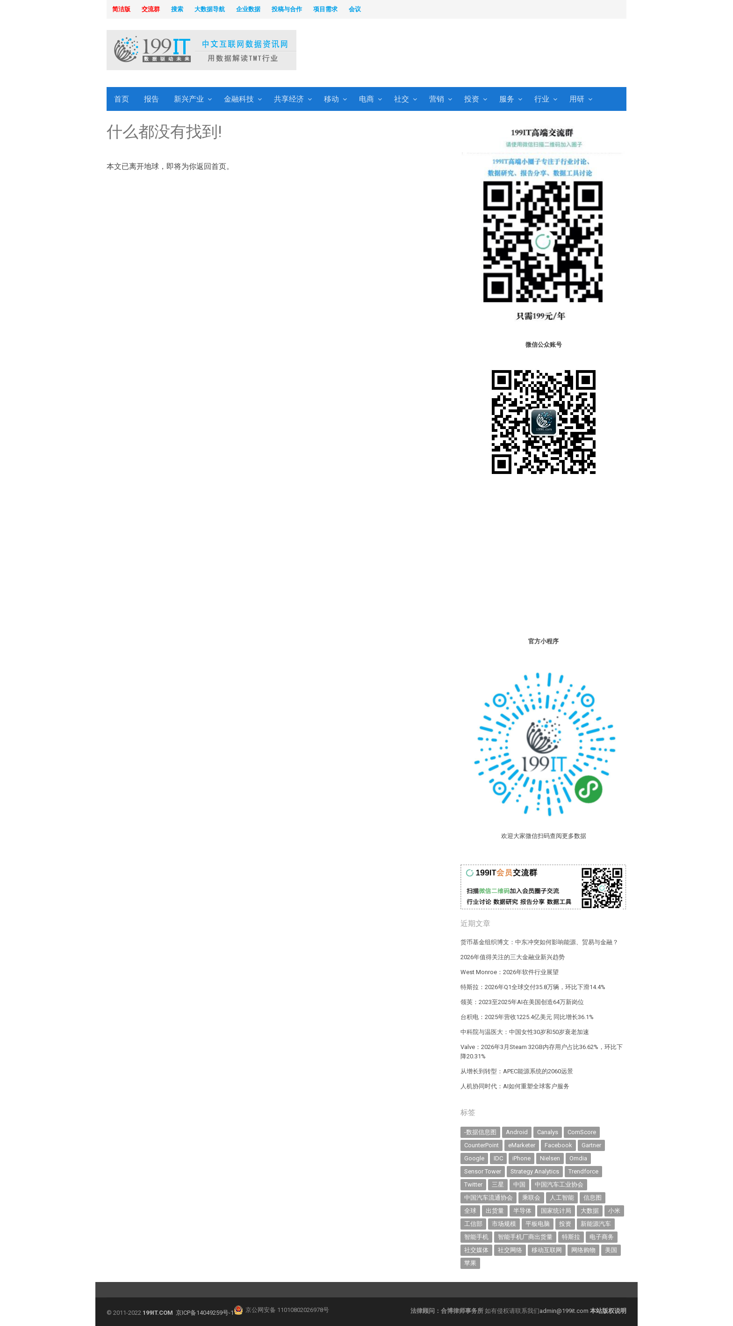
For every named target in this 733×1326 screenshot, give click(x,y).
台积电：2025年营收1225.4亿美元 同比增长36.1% (527, 1016)
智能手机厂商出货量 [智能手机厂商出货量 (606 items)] (525, 1236)
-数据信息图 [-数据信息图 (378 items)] (480, 1132)
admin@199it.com (564, 1310)
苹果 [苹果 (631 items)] (470, 1263)
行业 (541, 99)
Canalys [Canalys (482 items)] (547, 1132)
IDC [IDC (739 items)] (498, 1158)
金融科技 (239, 99)
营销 (436, 99)
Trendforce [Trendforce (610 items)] (583, 1171)
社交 (401, 99)
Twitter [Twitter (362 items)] (473, 1184)
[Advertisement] (486, 51)
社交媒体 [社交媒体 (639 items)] (476, 1249)
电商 (366, 99)
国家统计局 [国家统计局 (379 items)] (556, 1210)
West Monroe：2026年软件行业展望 (509, 972)
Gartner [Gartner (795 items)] (591, 1145)
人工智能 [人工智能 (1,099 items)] (562, 1197)
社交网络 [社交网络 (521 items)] (510, 1249)
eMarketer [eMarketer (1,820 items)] (521, 1145)
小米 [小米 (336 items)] (614, 1210)
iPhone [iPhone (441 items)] (521, 1158)
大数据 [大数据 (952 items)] (590, 1210)
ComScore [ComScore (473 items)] (582, 1132)
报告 (151, 99)
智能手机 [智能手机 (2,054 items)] (476, 1236)
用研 (576, 99)
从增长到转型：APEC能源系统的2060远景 (516, 1071)
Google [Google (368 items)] (474, 1158)
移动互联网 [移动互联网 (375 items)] (547, 1249)
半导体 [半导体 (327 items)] (522, 1210)
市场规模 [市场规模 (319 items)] (504, 1223)
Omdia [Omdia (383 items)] (578, 1158)
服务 (506, 99)
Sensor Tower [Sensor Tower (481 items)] (482, 1171)
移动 (331, 99)
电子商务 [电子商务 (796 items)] (601, 1236)
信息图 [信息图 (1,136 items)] (592, 1197)
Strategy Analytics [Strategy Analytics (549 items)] (534, 1171)
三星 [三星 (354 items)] (498, 1184)
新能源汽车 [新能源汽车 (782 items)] (596, 1223)
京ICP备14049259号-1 (205, 1312)
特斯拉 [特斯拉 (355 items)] (571, 1236)
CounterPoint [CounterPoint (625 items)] (481, 1145)
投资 (471, 99)
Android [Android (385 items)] (517, 1132)
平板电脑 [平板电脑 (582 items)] (537, 1223)
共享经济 (289, 99)
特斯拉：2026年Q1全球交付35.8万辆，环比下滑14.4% (532, 987)
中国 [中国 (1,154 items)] (519, 1184)
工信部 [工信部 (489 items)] (473, 1223)
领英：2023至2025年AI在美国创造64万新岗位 (522, 1001)
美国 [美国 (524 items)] (611, 1249)
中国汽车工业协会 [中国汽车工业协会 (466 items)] (559, 1184)
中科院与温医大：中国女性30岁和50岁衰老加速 (524, 1031)
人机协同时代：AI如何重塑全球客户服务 (514, 1086)
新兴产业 (189, 99)
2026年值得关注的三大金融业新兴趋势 (512, 957)
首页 (121, 99)
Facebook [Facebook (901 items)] (558, 1145)
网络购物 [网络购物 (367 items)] (583, 1249)
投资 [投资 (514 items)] (565, 1223)
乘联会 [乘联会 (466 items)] (531, 1197)
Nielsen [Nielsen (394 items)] (550, 1158)
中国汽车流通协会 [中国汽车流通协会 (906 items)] (488, 1197)
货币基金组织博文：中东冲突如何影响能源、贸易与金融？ (539, 942)
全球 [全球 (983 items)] (470, 1210)
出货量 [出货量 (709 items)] (495, 1210)
